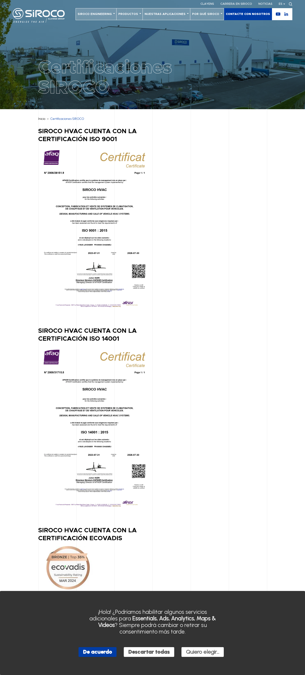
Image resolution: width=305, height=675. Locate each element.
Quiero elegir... (202, 651)
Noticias (265, 3)
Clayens (207, 3)
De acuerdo (97, 651)
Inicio (41, 119)
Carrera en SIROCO (236, 3)
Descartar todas (149, 651)
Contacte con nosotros (248, 14)
